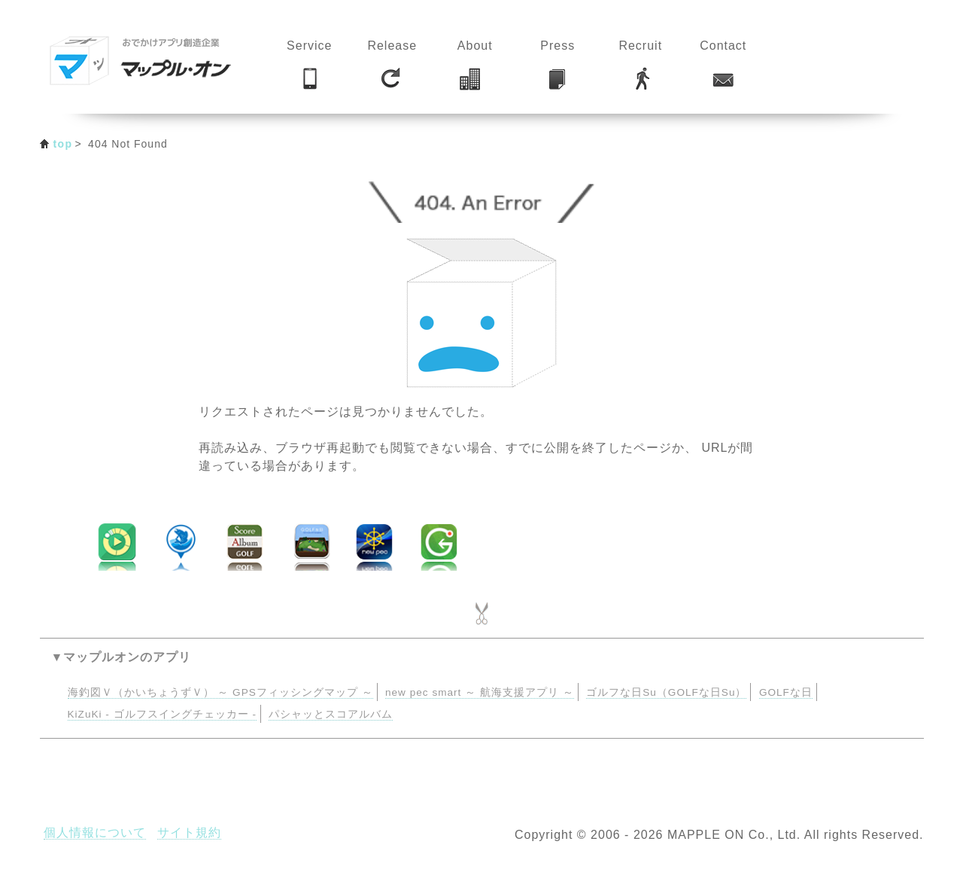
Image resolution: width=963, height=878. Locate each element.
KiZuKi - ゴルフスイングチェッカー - (162, 714)
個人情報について (95, 832)
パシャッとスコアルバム (331, 714)
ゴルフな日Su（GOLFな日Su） (666, 692)
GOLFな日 (786, 692)
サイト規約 (189, 832)
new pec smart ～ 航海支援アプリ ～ (479, 692)
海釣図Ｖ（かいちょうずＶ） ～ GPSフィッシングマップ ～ (220, 692)
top (63, 144)
